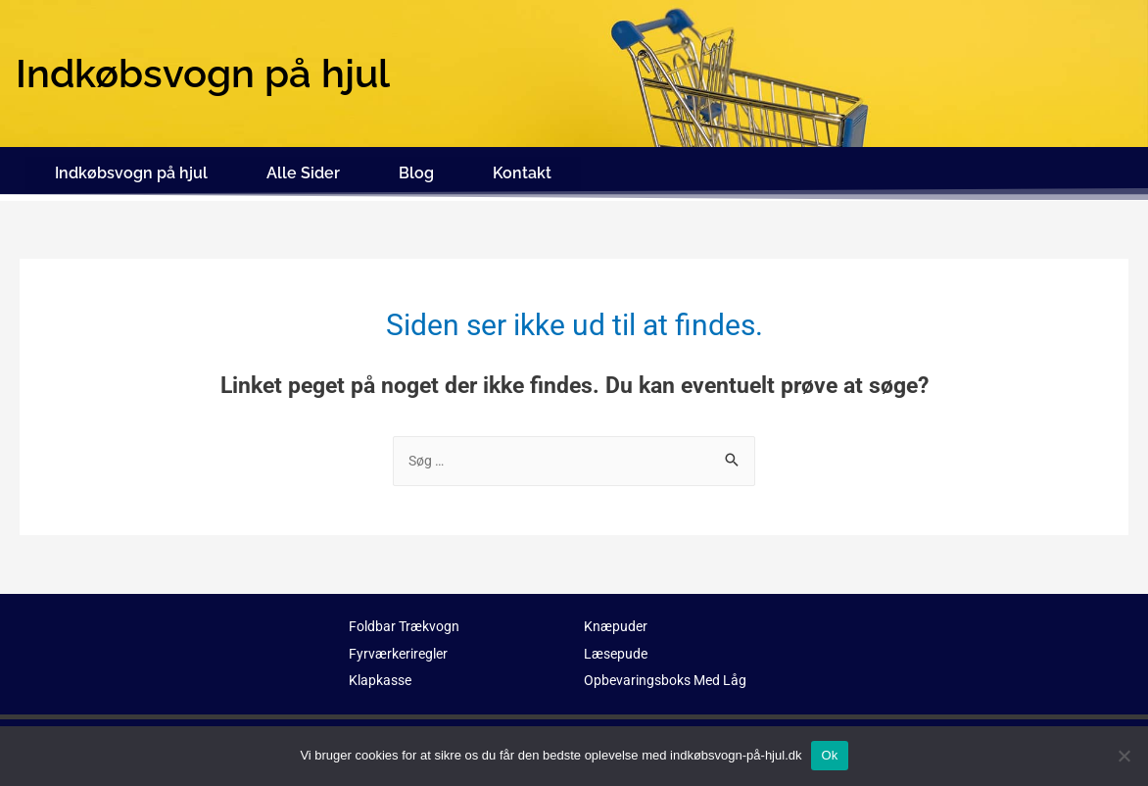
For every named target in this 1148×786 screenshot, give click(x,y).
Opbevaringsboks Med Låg (670, 673)
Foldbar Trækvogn (407, 618)
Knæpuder (616, 618)
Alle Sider (303, 169)
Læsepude (617, 646)
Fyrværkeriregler (401, 646)
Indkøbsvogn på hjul (131, 169)
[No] (1123, 755)
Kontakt (522, 169)
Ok (829, 755)
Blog (416, 169)
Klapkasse (382, 673)
